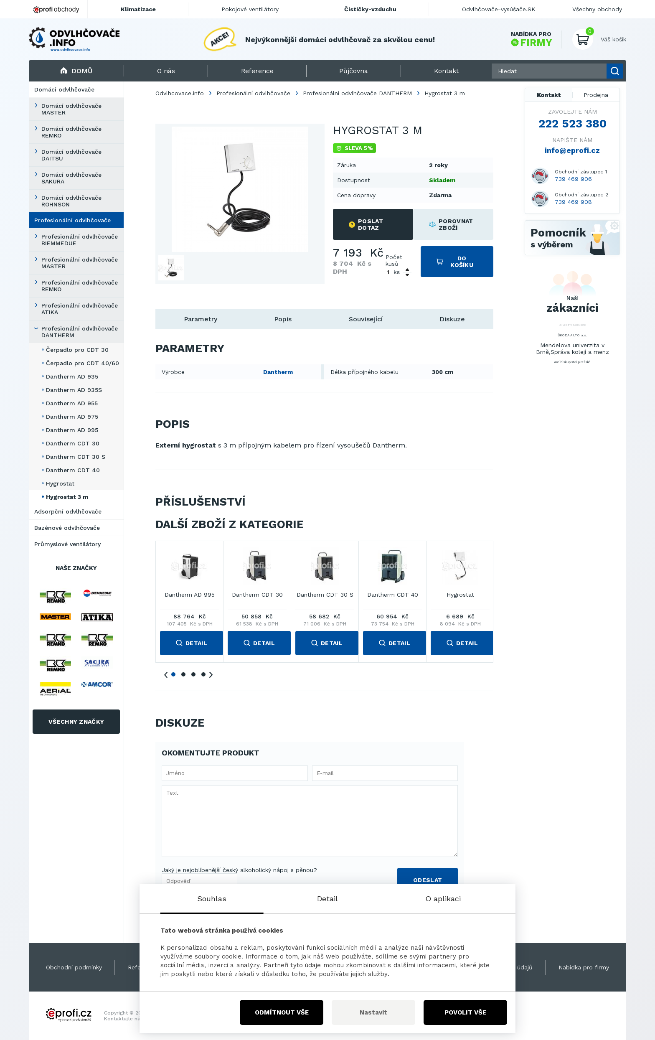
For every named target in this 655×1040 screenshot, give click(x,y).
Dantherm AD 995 (72, 430)
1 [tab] (173, 674)
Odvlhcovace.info (179, 93)
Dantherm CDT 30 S (75, 456)
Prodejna (596, 95)
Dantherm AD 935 (72, 376)
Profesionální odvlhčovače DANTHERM (79, 331)
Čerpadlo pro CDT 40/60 (82, 363)
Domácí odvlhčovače (64, 89)
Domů (76, 71)
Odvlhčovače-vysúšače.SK (499, 9)
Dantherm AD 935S (74, 390)
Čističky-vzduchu (370, 9)
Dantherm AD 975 (72, 416)
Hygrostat (60, 483)
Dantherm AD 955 (72, 403)
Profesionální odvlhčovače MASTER (79, 263)
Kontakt (549, 95)
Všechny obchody (597, 9)
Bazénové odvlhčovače (67, 527)
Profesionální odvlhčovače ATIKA (79, 308)
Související (366, 319)
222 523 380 (572, 123)
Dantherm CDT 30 (72, 443)
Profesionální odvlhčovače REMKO (79, 285)
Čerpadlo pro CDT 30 (77, 349)
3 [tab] (193, 674)
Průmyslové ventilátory (67, 544)
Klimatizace (138, 9)
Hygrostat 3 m (67, 496)
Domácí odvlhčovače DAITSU (71, 155)
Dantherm (278, 372)
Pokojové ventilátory (250, 9)
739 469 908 (573, 201)
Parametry (200, 319)
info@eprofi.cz (572, 150)
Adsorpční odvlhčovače (68, 511)
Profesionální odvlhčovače (72, 220)
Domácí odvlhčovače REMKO (71, 132)
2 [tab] (183, 674)
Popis (283, 319)
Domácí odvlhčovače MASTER (71, 109)
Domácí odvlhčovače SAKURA (71, 178)
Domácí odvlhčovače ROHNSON (71, 201)
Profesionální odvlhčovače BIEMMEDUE (79, 240)
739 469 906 (573, 178)
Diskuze (452, 319)
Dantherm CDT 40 (73, 470)
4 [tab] (203, 674)
